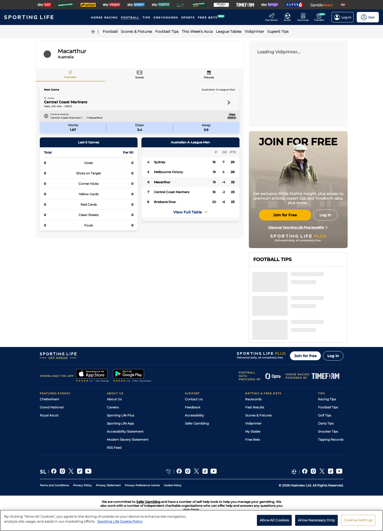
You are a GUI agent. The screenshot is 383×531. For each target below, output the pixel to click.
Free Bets (252, 439)
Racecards (253, 399)
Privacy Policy (82, 485)
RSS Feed (114, 448)
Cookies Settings (358, 524)
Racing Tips (327, 399)
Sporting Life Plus (120, 415)
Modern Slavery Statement (127, 439)
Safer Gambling (197, 423)
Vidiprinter (253, 423)
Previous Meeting (59, 114)
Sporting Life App (120, 423)
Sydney (159, 162)
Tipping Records (330, 439)
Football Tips (328, 407)
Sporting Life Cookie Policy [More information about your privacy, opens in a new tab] (119, 525)
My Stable (252, 431)
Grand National (51, 407)
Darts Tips (326, 423)
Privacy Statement (108, 485)
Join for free (305, 355)
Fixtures (209, 77)
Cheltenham (49, 399)
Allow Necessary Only (316, 524)
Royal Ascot (49, 415)
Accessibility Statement (125, 431)
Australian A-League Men (218, 89)
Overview (70, 77)
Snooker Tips (328, 431)
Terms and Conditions (54, 485)
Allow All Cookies (274, 524)
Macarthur (162, 182)
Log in (333, 355)
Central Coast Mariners (65, 102)
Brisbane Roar (165, 202)
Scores (139, 77)
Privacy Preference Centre (142, 485)
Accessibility (194, 415)
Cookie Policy (172, 485)
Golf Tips (324, 415)
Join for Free (285, 215)
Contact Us (194, 399)
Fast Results (254, 407)
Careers (113, 407)
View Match (231, 116)
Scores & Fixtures (258, 415)
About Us (114, 399)
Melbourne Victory (168, 172)
